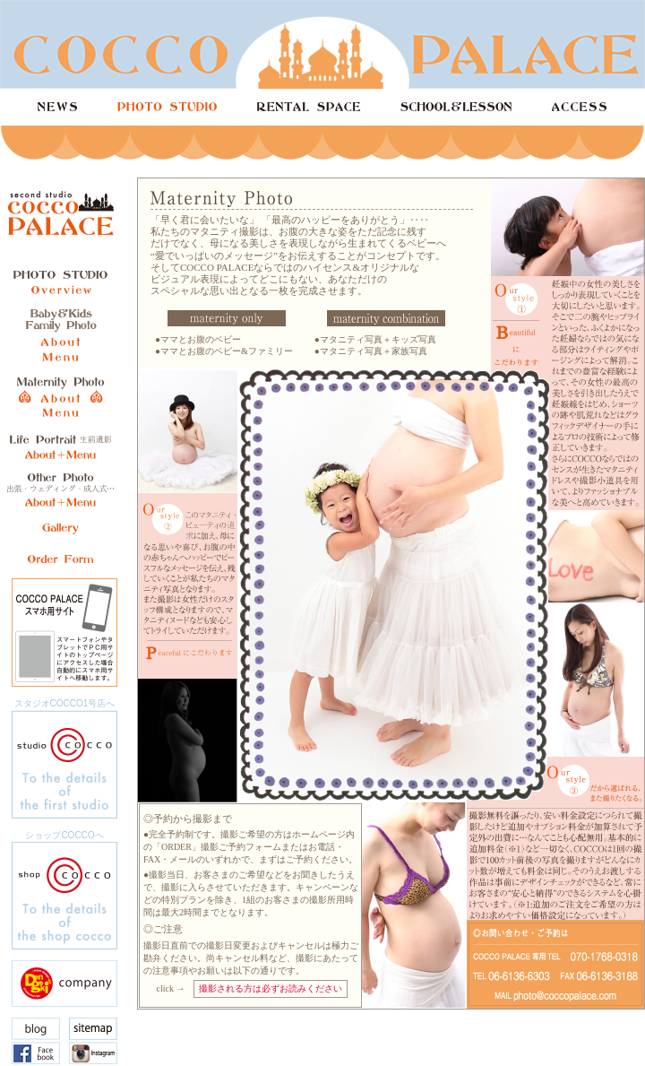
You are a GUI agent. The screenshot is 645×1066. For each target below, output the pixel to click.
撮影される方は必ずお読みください (270, 988)
